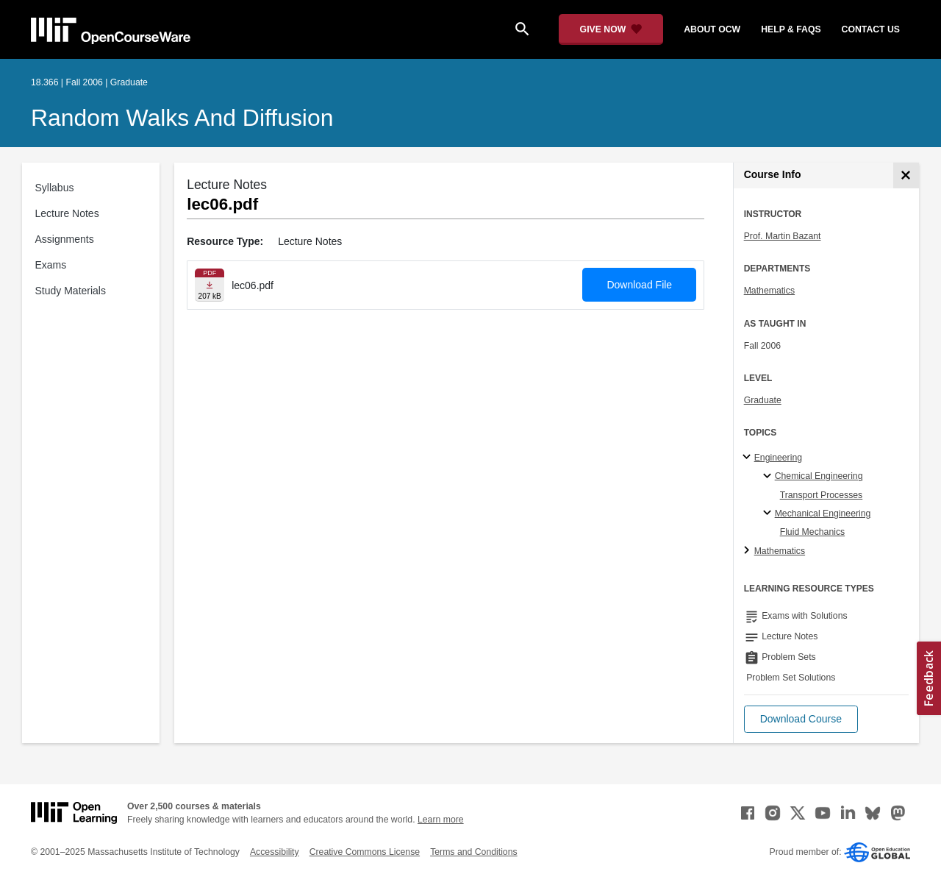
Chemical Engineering (819, 476)
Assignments (64, 239)
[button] (801, 719)
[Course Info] (906, 175)
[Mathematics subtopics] (749, 551)
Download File (639, 285)
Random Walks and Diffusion (182, 117)
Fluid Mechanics (812, 532)
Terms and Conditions (473, 852)
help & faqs (790, 29)
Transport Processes (821, 495)
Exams (51, 265)
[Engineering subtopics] (749, 457)
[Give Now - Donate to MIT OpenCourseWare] (611, 29)
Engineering (778, 457)
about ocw (712, 29)
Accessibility (274, 852)
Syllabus (54, 187)
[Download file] (209, 285)
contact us (871, 29)
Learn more (441, 819)
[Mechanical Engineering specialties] (769, 513)
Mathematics (769, 290)
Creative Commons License (365, 852)
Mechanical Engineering (823, 513)
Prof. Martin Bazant (782, 236)
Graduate (762, 400)
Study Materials (70, 290)
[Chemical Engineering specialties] (769, 476)
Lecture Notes (67, 213)
